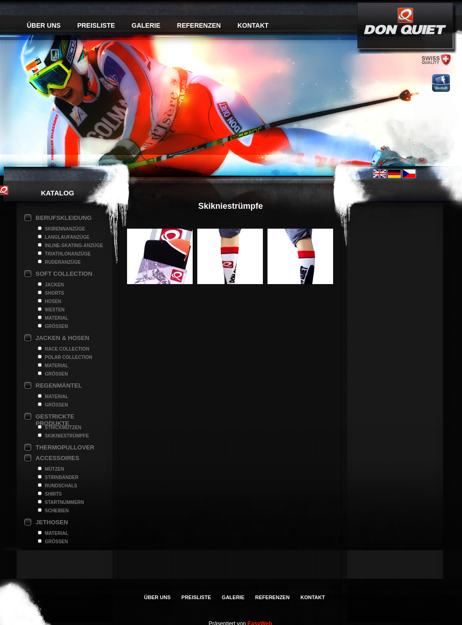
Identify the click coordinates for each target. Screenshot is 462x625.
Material (56, 318)
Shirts (53, 494)
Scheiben (57, 510)
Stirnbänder (62, 477)
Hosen (53, 301)
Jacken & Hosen (62, 337)
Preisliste (96, 25)
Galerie (146, 25)
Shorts (54, 293)
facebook (441, 83)
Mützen (54, 469)
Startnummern (64, 502)
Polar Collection (68, 357)
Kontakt (252, 25)
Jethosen (52, 522)
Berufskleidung (63, 217)
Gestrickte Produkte (55, 417)
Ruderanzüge (63, 262)
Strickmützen (63, 427)
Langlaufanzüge (67, 237)
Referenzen (199, 25)
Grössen (56, 326)
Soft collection (64, 273)
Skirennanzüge (65, 228)
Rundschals (61, 485)
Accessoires (57, 458)
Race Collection (67, 349)
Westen (55, 309)
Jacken (54, 284)
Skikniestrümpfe (67, 435)
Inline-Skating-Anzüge (74, 245)
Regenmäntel (59, 385)
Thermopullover (65, 447)
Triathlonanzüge (68, 253)
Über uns (44, 25)
